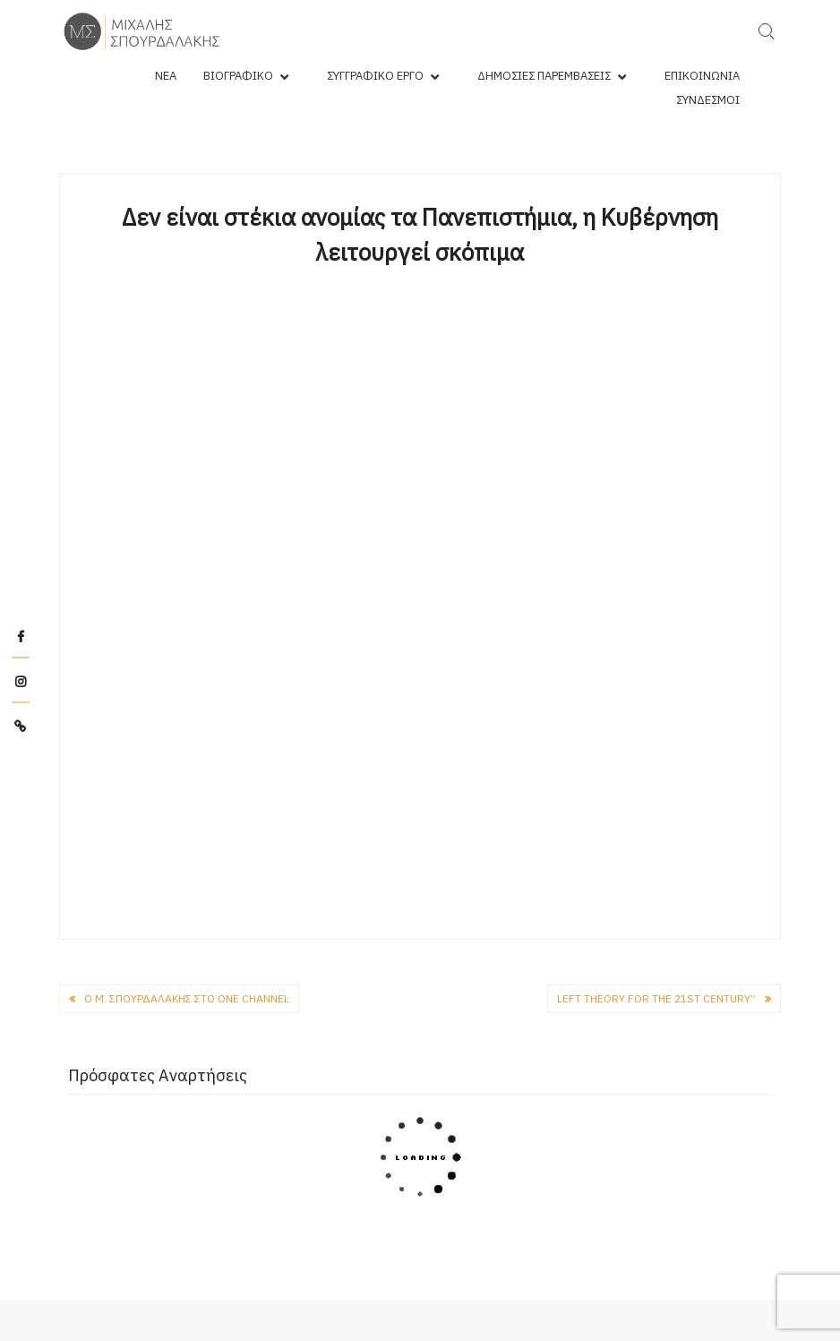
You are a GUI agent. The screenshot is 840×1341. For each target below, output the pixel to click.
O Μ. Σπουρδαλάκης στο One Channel (186, 998)
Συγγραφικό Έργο (375, 75)
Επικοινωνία (702, 75)
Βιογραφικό (238, 75)
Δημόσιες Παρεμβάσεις (544, 75)
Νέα (165, 75)
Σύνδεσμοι (708, 99)
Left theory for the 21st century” (656, 998)
